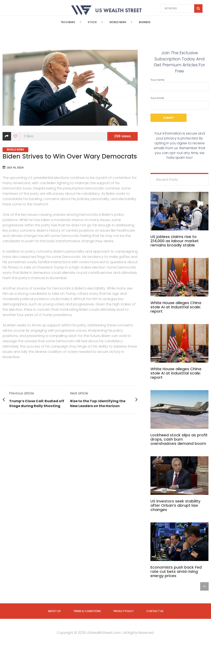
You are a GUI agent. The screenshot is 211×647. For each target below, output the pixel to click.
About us (54, 611)
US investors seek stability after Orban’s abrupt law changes (175, 505)
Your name (179, 84)
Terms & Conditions (87, 611)
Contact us (154, 611)
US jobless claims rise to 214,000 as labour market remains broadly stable (174, 241)
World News (117, 22)
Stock (92, 22)
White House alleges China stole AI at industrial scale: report (175, 307)
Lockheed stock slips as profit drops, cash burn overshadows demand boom (179, 439)
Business (144, 22)
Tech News (68, 22)
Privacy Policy (123, 611)
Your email (179, 102)
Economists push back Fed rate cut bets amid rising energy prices (176, 571)
